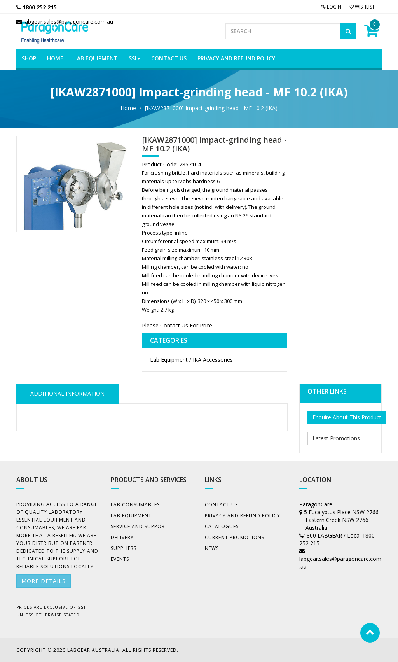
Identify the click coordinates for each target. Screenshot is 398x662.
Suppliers (123, 548)
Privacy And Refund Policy (242, 515)
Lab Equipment (131, 515)
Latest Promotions (336, 438)
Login (331, 7)
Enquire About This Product (346, 417)
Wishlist (362, 7)
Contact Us (221, 504)
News (212, 548)
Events (120, 559)
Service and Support (139, 526)
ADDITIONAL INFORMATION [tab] (67, 393)
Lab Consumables (135, 504)
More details (43, 581)
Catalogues (222, 526)
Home (128, 108)
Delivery (122, 537)
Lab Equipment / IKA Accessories (191, 359)
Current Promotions (234, 537)
